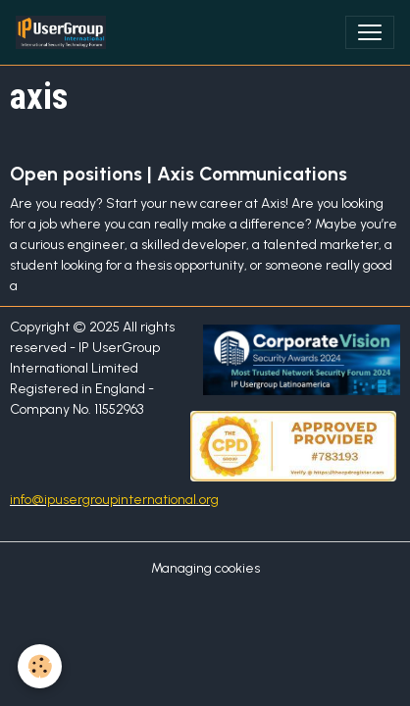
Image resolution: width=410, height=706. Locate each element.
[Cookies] (40, 666)
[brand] (65, 32)
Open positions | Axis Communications (178, 174)
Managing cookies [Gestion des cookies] (205, 568)
